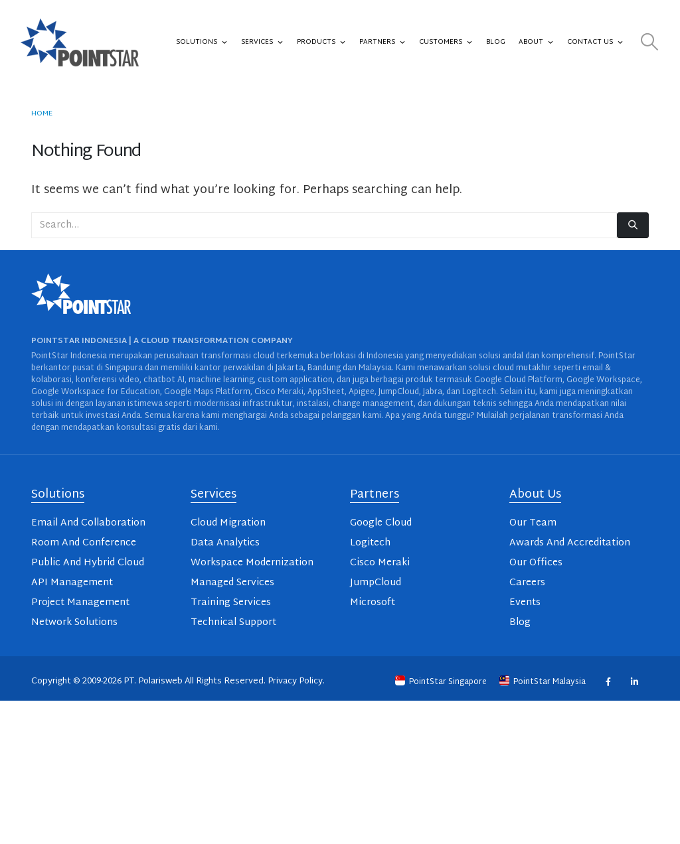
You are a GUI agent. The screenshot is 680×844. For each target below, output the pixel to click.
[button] (649, 42)
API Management (72, 583)
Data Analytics (225, 543)
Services (262, 42)
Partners (382, 42)
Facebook (608, 681)
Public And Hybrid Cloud (87, 563)
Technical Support (233, 623)
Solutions (202, 42)
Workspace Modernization (252, 563)
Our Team (532, 523)
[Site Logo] (79, 42)
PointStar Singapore (442, 682)
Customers (446, 42)
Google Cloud (381, 523)
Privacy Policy (295, 681)
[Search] (633, 225)
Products (321, 42)
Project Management (80, 603)
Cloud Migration (228, 523)
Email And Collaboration (88, 523)
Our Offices (535, 563)
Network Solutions (74, 623)
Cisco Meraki (380, 563)
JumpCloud (375, 583)
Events (525, 603)
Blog (495, 42)
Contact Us (595, 42)
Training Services (231, 603)
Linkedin (633, 681)
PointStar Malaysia (543, 682)
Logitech (370, 543)
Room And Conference (83, 543)
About (536, 42)
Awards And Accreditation (569, 543)
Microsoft (372, 603)
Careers (527, 583)
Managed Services (232, 583)
